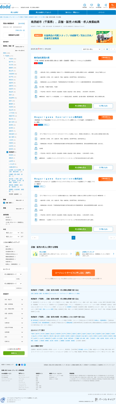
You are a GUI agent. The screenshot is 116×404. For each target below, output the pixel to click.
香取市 (11, 158)
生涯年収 (89, 379)
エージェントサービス (7, 379)
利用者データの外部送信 (90, 364)
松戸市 (11, 77)
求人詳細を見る (80, 106)
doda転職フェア (53, 377)
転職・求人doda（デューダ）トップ (9, 17)
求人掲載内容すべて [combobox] (10, 274)
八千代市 (11, 113)
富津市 (11, 128)
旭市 (10, 95)
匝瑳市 (11, 155)
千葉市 (11, 59)
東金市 (11, 92)
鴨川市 (11, 119)
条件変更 (21, 23)
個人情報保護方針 (11, 401)
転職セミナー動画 (53, 379)
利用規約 (46, 364)
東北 (37, 377)
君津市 (11, 125)
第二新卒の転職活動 (109, 377)
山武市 (11, 161)
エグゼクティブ (22, 385)
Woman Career (22, 389)
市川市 (11, 65)
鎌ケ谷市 (11, 122)
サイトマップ (107, 364)
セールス (21, 380)
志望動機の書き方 (102, 375)
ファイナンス (22, 382)
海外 (37, 389)
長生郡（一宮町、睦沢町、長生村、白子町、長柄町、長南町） (16, 180)
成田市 (11, 86)
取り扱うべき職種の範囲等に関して (74, 364)
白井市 (11, 146)
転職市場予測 (76, 380)
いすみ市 (11, 164)
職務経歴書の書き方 (92, 375)
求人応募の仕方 (76, 377)
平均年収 (83, 379)
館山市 (11, 71)
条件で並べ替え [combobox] (88, 49)
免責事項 (101, 364)
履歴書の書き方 (83, 375)
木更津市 (11, 74)
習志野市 (11, 98)
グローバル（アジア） (24, 387)
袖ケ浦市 (11, 137)
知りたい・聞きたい (72, 12)
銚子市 (11, 62)
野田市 (11, 80)
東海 (37, 380)
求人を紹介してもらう (43, 12)
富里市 (11, 149)
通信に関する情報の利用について (57, 364)
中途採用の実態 (106, 379)
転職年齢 (99, 379)
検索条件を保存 (14, 35)
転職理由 (94, 379)
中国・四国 (38, 385)
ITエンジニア (22, 375)
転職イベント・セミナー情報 (56, 375)
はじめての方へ (5, 375)
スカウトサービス (6, 380)
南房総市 (31, 17)
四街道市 (11, 134)
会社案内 (90, 394)
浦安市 (11, 131)
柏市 (10, 101)
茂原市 (11, 83)
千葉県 (26, 17)
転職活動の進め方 (74, 375)
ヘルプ (112, 364)
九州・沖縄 (38, 387)
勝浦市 (11, 104)
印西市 (11, 143)
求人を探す (14, 12)
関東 (21, 17)
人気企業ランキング (75, 379)
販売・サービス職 (39, 17)
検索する (14, 353)
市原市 (11, 107)
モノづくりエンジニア (24, 377)
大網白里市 (12, 167)
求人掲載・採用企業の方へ (108, 394)
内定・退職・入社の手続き (97, 377)
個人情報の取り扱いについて (14, 400)
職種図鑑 (92, 380)
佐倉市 (11, 89)
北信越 (37, 382)
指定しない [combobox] (9, 232)
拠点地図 (97, 394)
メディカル (21, 379)
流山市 (11, 110)
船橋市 (11, 68)
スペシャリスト (22, 384)
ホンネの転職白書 (84, 380)
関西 (37, 384)
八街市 (11, 140)
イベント (101, 12)
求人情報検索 (5, 377)
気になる (103, 106)
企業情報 (97, 380)
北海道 (37, 375)
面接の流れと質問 (85, 377)
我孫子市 (11, 116)
